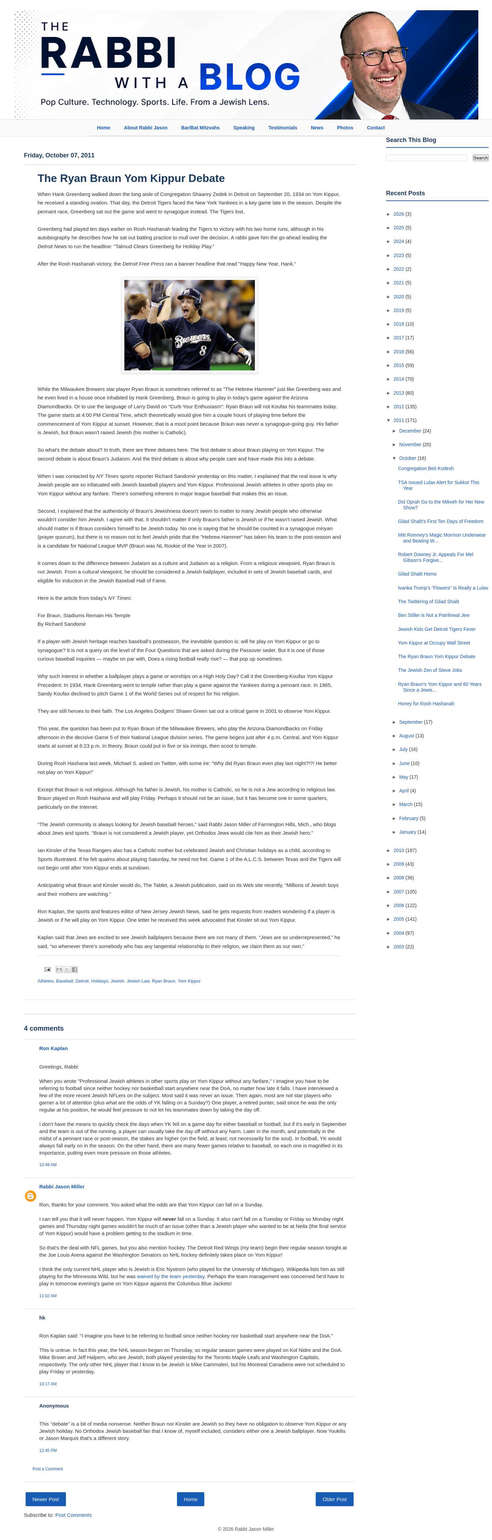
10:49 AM (48, 1164)
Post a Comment (47, 1469)
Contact (376, 127)
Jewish (117, 981)
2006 (400, 905)
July (404, 749)
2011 (400, 420)
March (406, 804)
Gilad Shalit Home (417, 574)
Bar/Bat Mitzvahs (200, 127)
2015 (400, 365)
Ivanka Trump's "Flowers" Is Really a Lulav (443, 588)
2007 (400, 891)
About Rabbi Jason (146, 127)
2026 (400, 214)
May (404, 777)
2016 (400, 351)
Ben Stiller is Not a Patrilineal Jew (433, 615)
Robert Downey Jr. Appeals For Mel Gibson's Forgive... (435, 557)
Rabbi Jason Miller (62, 1186)
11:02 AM (48, 1296)
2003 (400, 946)
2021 (400, 282)
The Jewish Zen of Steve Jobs (430, 670)
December (410, 431)
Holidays (99, 981)
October (408, 458)
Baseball (64, 981)
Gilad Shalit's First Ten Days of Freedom (440, 521)
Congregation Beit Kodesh (426, 468)
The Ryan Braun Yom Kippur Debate (131, 178)
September (411, 722)
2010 (400, 850)
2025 (400, 227)
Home (103, 127)
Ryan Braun (164, 981)
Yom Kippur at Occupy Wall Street (434, 643)
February (409, 818)
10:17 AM (48, 1384)
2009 (400, 864)
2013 (400, 393)
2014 (400, 379)
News (317, 127)
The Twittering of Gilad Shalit (428, 601)
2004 (400, 933)
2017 (400, 337)
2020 (400, 296)
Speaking (244, 127)
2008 (400, 877)
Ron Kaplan (53, 1048)
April (404, 790)
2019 (400, 310)
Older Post (335, 1499)
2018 (400, 324)
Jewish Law (138, 981)
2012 (400, 406)
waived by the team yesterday (170, 1276)
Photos (345, 127)
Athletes (46, 981)
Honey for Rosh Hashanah (426, 703)
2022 (400, 269)
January (408, 832)
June (405, 763)
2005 (400, 919)
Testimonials (282, 127)
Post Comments (73, 1515)
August (407, 735)
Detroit (82, 981)
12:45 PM (48, 1450)
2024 (400, 241)
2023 (400, 255)
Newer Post (45, 1499)
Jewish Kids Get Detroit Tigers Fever (437, 629)
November (410, 444)
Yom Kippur (189, 981)
